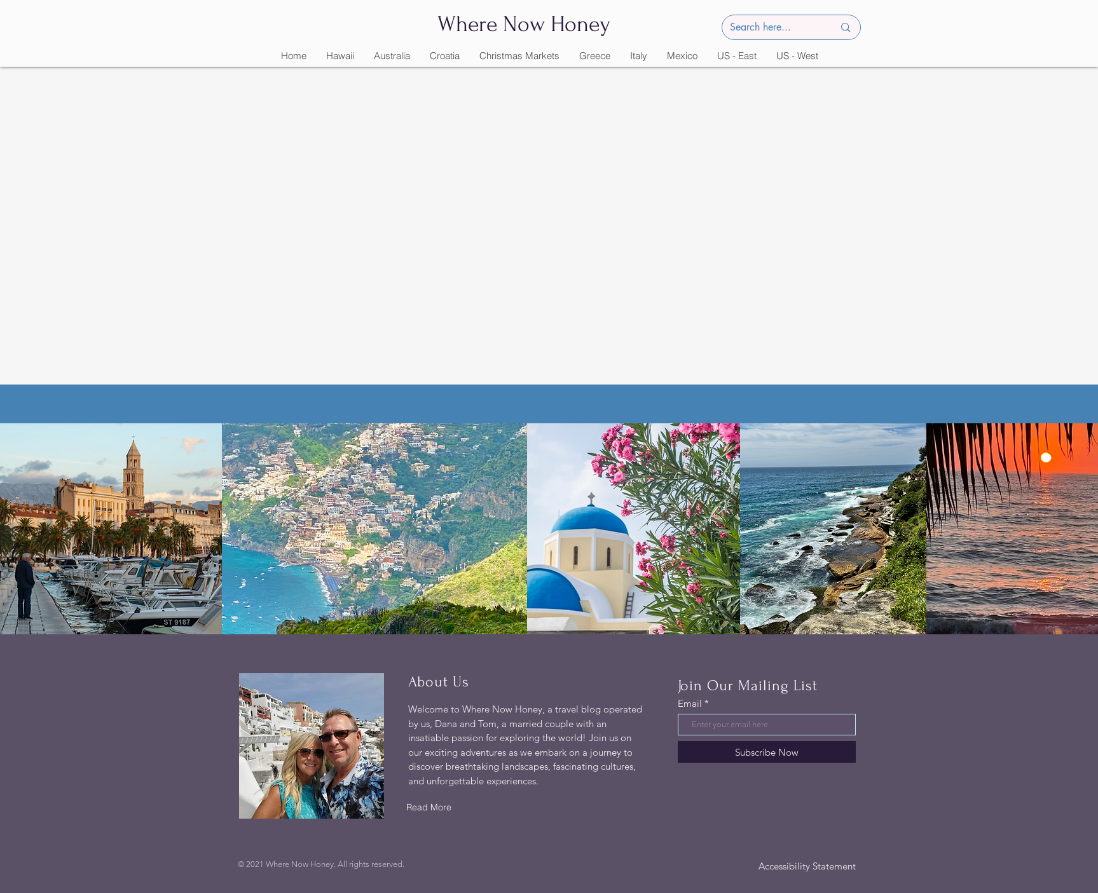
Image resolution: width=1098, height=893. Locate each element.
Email (690, 703)
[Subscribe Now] (767, 752)
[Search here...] (772, 27)
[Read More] (429, 807)
